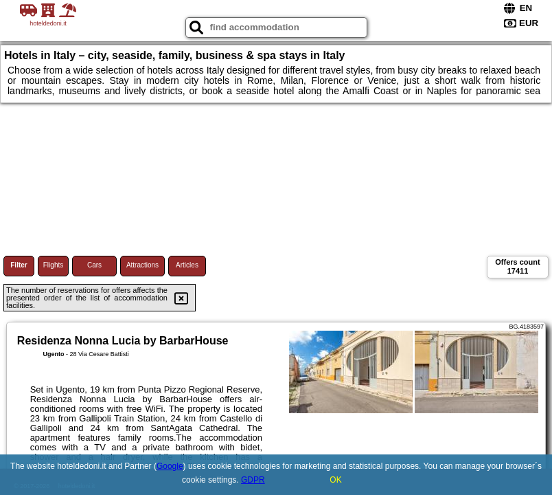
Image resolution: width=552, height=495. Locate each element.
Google (170, 466)
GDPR (253, 480)
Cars (94, 265)
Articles (187, 265)
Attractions (142, 265)
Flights (53, 265)
